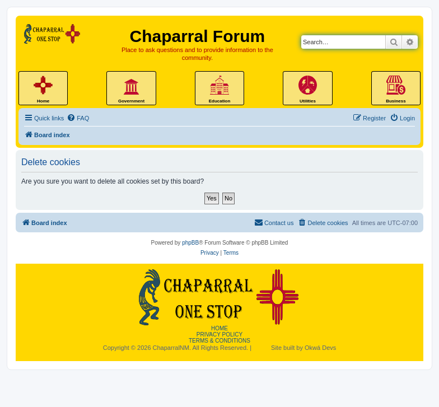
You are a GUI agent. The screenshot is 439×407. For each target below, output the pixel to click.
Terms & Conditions (219, 341)
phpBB (190, 243)
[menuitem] (78, 118)
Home (219, 328)
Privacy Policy (219, 334)
